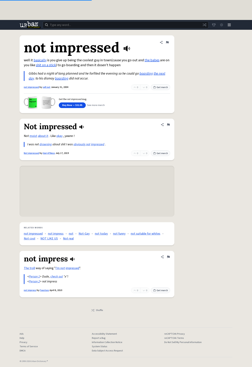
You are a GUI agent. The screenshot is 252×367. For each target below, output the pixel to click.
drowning (46, 144)
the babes (152, 60)
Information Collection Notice (107, 342)
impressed (97, 144)
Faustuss (44, 290)
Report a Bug (99, 338)
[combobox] (126, 24)
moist (33, 136)
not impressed (31, 87)
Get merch (160, 87)
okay (59, 136)
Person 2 (34, 281)
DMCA (23, 350)
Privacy (23, 342)
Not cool (29, 238)
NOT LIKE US (49, 238)
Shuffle (97, 310)
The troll (29, 268)
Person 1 (34, 276)
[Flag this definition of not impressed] (167, 42)
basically (40, 60)
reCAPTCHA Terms (174, 338)
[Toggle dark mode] (221, 25)
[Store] (214, 25)
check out (56, 276)
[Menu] (229, 25)
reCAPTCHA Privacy (174, 334)
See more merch (96, 105)
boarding (146, 73)
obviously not (82, 144)
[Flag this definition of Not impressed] (168, 124)
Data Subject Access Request (107, 350)
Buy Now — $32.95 (72, 105)
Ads (22, 334)
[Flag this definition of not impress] (168, 257)
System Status (99, 346)
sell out (46, 87)
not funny (119, 233)
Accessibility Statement (104, 334)
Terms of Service (29, 346)
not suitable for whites (145, 233)
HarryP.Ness (49, 153)
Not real (68, 238)
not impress (56, 233)
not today (101, 233)
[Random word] (204, 25)
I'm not (60, 268)
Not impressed (31, 153)
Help (22, 338)
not (71, 233)
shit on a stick (46, 65)
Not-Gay (84, 233)
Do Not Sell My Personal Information (183, 342)
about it (43, 136)
